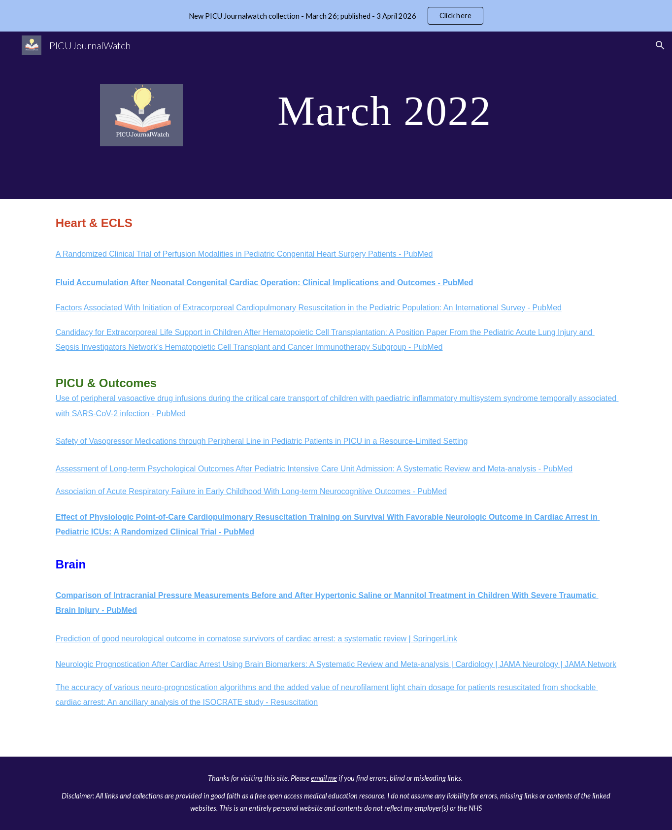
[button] (660, 45)
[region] (336, 16)
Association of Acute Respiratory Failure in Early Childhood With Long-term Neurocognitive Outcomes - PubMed (251, 491)
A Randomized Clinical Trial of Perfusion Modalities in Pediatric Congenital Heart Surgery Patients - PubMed (244, 254)
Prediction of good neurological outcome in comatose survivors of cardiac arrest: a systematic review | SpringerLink (256, 638)
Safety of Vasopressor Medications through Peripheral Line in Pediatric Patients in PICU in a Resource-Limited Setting (262, 441)
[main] (384, 110)
